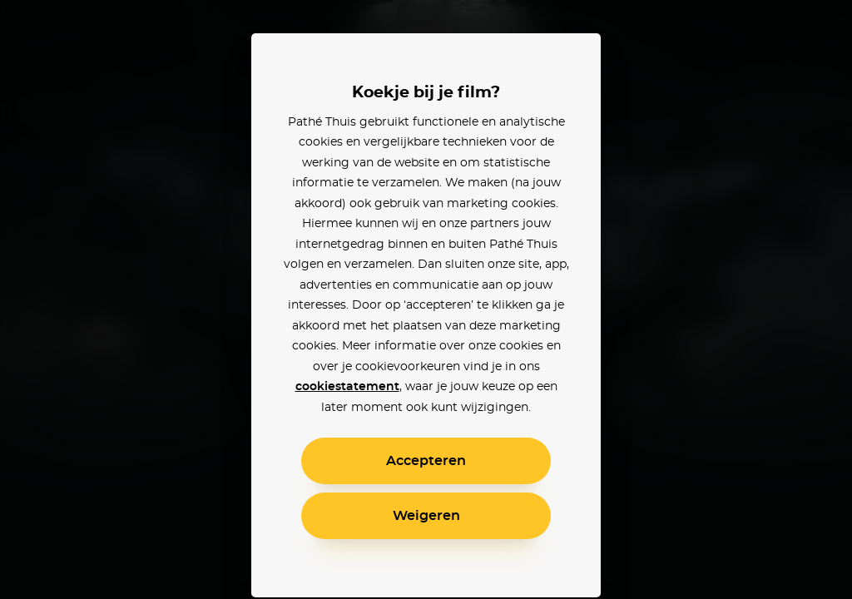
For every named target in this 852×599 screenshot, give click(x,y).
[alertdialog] (426, 299)
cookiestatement (347, 387)
